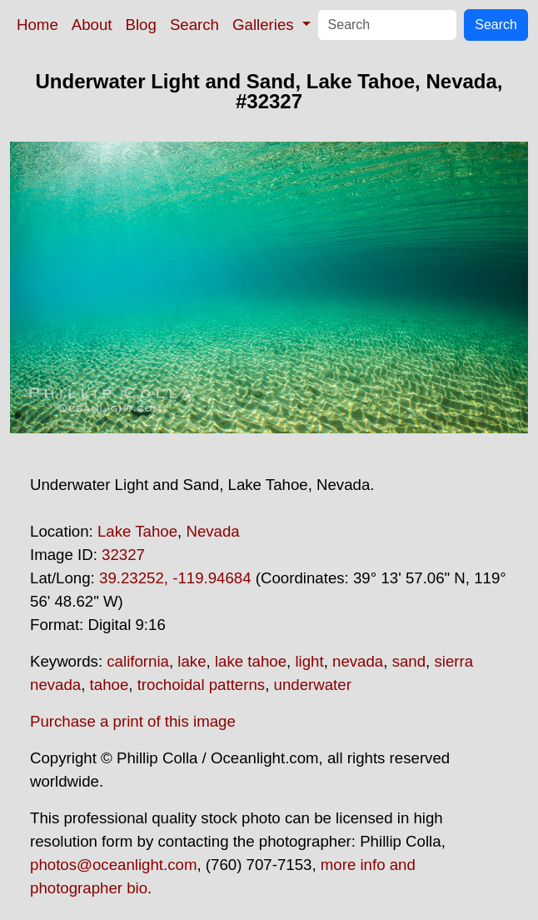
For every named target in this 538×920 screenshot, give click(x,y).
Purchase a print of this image (133, 721)
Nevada (212, 531)
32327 (123, 554)
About (92, 24)
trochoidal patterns (201, 684)
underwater (312, 684)
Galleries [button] (265, 24)
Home (37, 24)
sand (409, 661)
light (309, 661)
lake (191, 661)
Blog (141, 24)
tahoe (109, 684)
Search (194, 24)
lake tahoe (250, 661)
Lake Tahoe (137, 531)
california (138, 661)
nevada (357, 661)
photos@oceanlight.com (113, 864)
